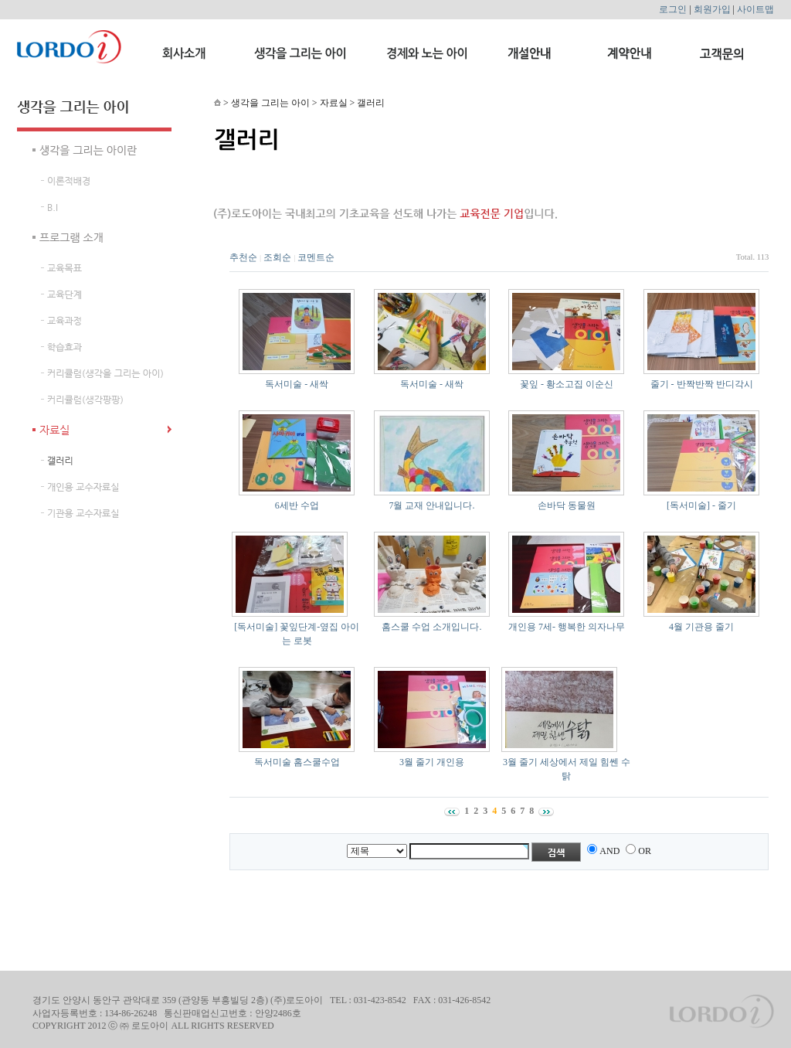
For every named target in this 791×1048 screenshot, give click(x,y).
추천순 (243, 257)
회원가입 (712, 9)
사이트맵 (755, 9)
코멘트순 (315, 257)
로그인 (673, 9)
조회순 (277, 257)
